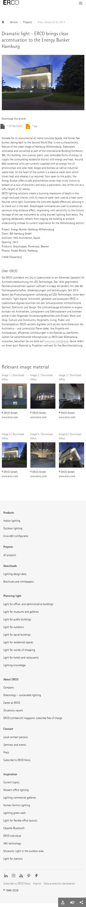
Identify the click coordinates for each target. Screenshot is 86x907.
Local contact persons (15, 741)
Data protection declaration (59, 887)
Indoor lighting (11, 524)
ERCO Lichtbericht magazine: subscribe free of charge (32, 722)
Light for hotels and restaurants (21, 661)
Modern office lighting (16, 794)
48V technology (12, 847)
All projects (9, 559)
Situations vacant (13, 714)
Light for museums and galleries (21, 615)
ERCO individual (12, 839)
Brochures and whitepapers (18, 585)
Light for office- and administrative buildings (28, 608)
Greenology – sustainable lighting (22, 699)
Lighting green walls (14, 817)
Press (6, 756)
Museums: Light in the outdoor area (23, 855)
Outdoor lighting (12, 532)
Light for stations (13, 862)
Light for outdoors (13, 631)
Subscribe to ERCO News (16, 764)
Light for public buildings (17, 623)
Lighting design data (14, 578)
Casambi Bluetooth (14, 832)
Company (8, 691)
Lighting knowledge (14, 669)
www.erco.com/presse (56, 345)
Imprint (37, 887)
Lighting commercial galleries (19, 801)
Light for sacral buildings (17, 638)
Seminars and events (14, 748)
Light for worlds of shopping (19, 654)
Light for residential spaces (18, 646)
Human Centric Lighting (16, 809)
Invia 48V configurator (16, 540)
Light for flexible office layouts (20, 824)
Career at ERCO (11, 706)
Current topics (11, 786)
